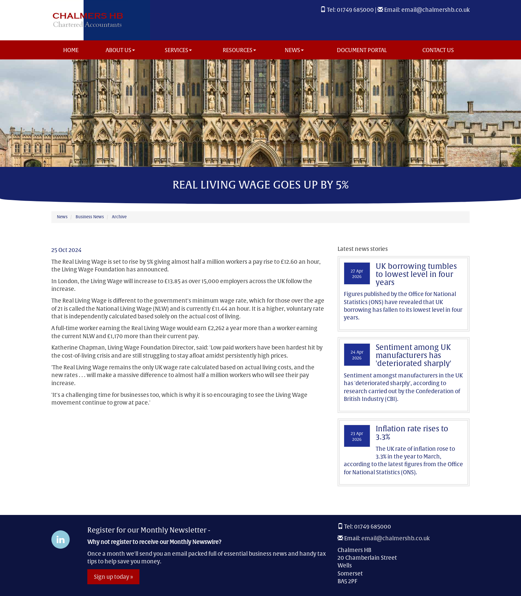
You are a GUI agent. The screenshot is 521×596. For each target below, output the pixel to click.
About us (120, 50)
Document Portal (362, 50)
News (294, 50)
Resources (239, 50)
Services (178, 50)
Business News (90, 217)
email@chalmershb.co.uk (435, 10)
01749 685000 (355, 10)
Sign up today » (113, 577)
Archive (119, 217)
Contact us (438, 50)
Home (71, 50)
